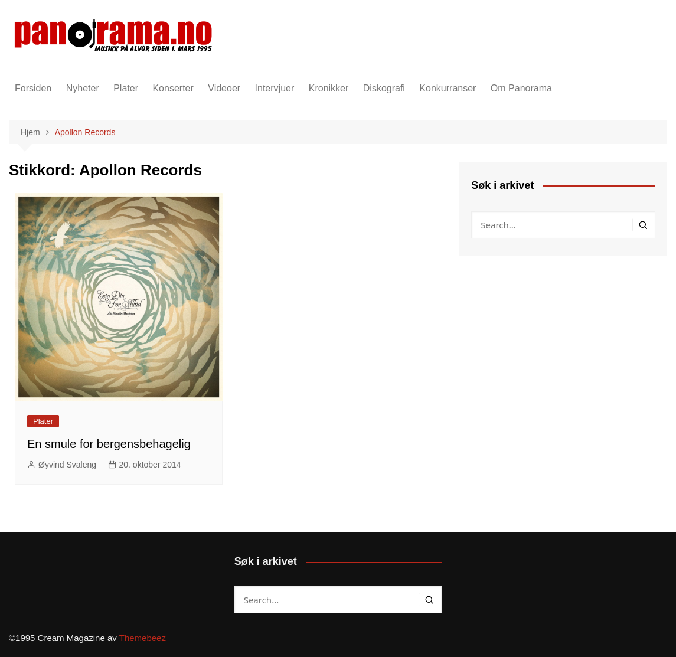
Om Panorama (521, 88)
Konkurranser (447, 88)
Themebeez (142, 638)
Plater (125, 88)
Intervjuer (275, 88)
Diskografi (384, 88)
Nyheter (82, 88)
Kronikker (329, 88)
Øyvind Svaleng (67, 464)
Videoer (224, 88)
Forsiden (33, 88)
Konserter (172, 88)
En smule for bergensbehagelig (109, 443)
